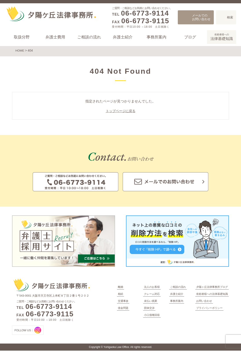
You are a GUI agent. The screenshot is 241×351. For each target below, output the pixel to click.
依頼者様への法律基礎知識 (212, 294)
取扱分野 (22, 37)
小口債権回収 (152, 315)
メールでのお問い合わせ (201, 17)
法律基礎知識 (221, 36)
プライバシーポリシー (209, 308)
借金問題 (123, 308)
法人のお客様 (152, 287)
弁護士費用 (55, 37)
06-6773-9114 (145, 13)
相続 (120, 294)
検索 (230, 17)
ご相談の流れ (89, 37)
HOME (20, 50)
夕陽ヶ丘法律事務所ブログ (212, 287)
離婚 (120, 287)
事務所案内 (156, 37)
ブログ (190, 37)
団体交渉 (149, 308)
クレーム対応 (152, 294)
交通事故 (123, 301)
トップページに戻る (120, 111)
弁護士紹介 (123, 37)
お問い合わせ (204, 301)
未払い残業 (150, 301)
